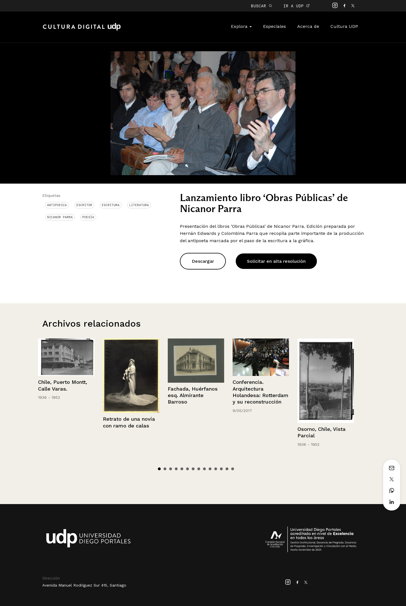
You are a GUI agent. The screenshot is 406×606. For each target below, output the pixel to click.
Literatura (139, 205)
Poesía (88, 217)
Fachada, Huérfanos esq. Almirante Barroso (193, 395)
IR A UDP (296, 5)
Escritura (111, 205)
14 (232, 468)
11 (215, 468)
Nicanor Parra (60, 217)
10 (210, 468)
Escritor (84, 205)
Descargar (203, 261)
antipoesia (57, 205)
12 (221, 468)
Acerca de (308, 26)
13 (227, 468)
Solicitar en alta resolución (276, 261)
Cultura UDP (344, 26)
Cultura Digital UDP (81, 30)
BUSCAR (261, 5)
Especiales (274, 26)
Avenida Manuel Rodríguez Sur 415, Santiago (84, 585)
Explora (241, 26)
